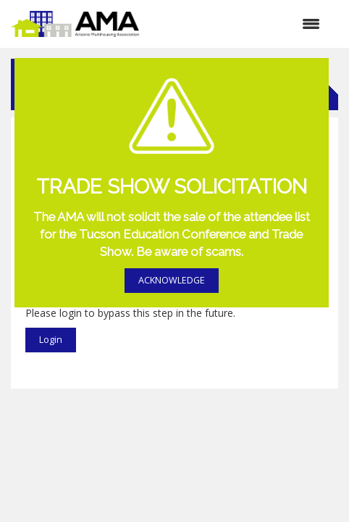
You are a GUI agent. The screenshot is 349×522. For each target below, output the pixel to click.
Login (50, 340)
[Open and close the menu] (236, 23)
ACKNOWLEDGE (171, 280)
